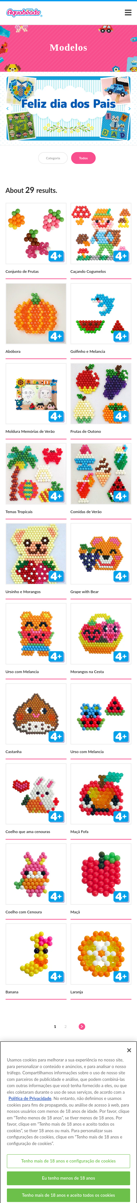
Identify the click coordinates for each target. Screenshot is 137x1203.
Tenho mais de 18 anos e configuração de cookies (68, 1165)
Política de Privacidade (30, 1103)
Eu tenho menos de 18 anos (68, 1182)
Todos (83, 158)
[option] (68, 108)
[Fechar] (129, 1055)
